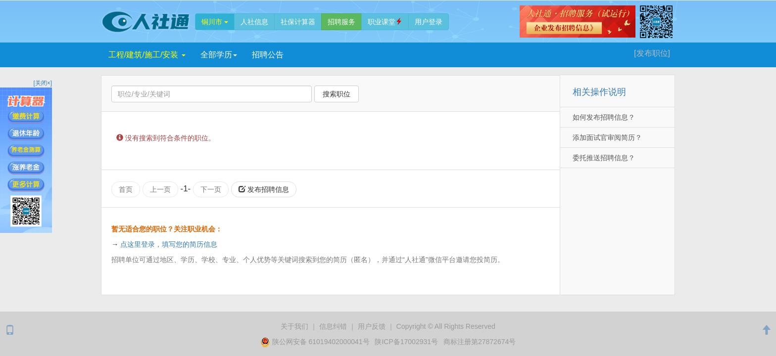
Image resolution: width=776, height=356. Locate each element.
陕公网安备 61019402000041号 (316, 342)
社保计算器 (298, 22)
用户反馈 (372, 326)
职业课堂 (385, 22)
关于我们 (294, 326)
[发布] (652, 53)
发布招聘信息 (264, 189)
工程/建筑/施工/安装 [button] (147, 54)
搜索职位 (336, 94)
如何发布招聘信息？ (604, 117)
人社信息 (254, 22)
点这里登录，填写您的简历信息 (168, 244)
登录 (428, 22)
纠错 (333, 326)
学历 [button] (218, 54)
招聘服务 (341, 22)
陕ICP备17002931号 (406, 342)
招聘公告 (268, 54)
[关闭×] (42, 83)
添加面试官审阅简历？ (607, 137)
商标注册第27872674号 (479, 342)
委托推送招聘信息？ (604, 158)
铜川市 (214, 22)
